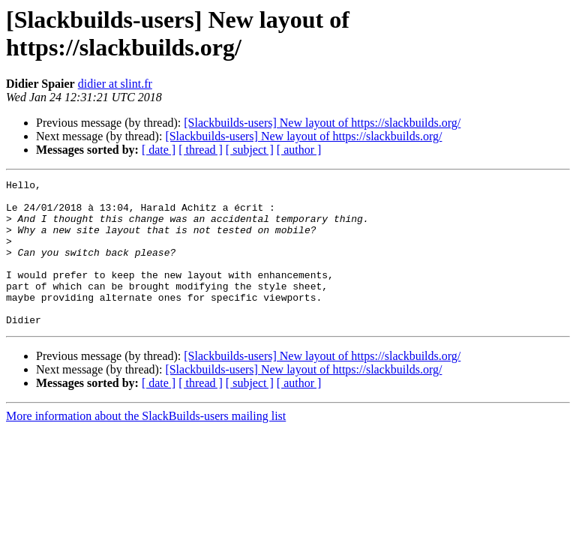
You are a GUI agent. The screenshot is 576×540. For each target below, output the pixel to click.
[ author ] (299, 149)
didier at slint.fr (115, 83)
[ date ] (159, 149)
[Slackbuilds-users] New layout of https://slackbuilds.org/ (322, 122)
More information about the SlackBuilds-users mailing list (146, 445)
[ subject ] (250, 149)
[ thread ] (200, 149)
